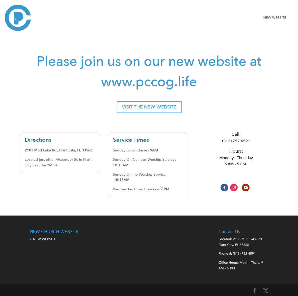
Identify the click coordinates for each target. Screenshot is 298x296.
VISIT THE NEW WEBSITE (149, 107)
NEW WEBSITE (274, 17)
